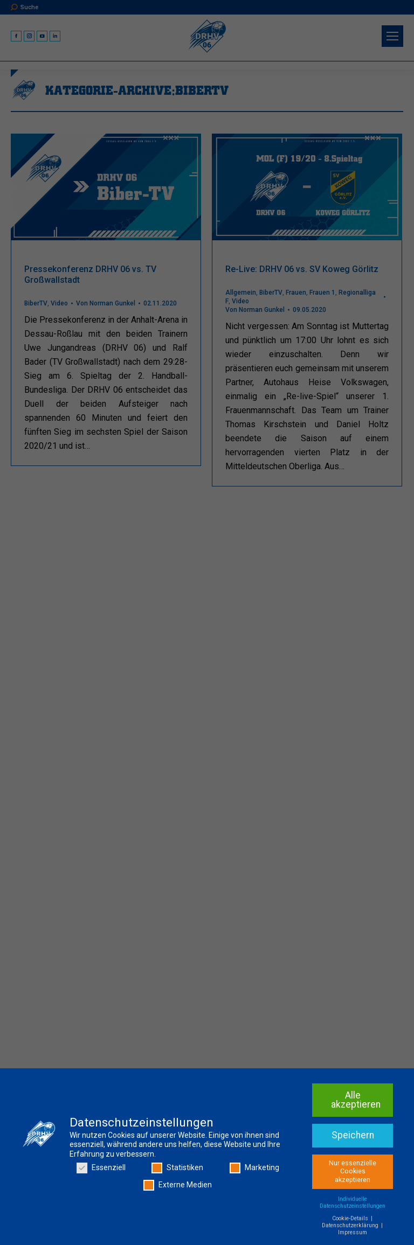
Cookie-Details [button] (351, 1219)
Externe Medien (177, 1186)
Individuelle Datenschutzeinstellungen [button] (352, 1204)
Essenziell (101, 1170)
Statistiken (177, 1170)
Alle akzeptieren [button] (356, 1101)
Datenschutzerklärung (351, 1226)
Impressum (352, 1233)
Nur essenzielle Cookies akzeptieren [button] (352, 1173)
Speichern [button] (353, 1136)
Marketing (254, 1170)
